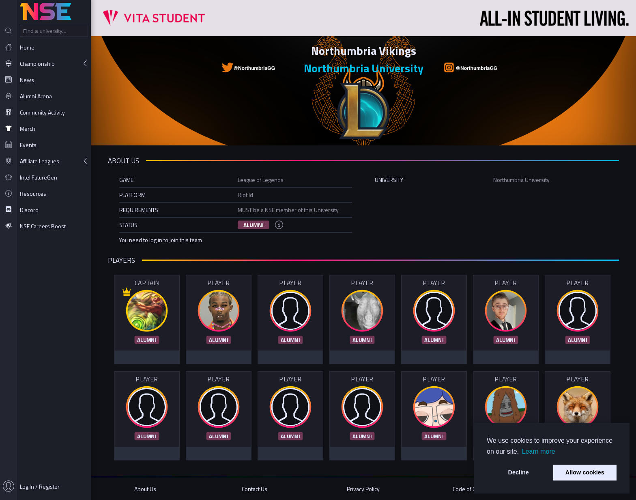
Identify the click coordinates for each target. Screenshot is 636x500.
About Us (145, 489)
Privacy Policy (363, 489)
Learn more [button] (538, 451)
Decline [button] (518, 472)
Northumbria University (363, 68)
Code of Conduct (472, 489)
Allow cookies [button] (584, 472)
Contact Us (254, 489)
